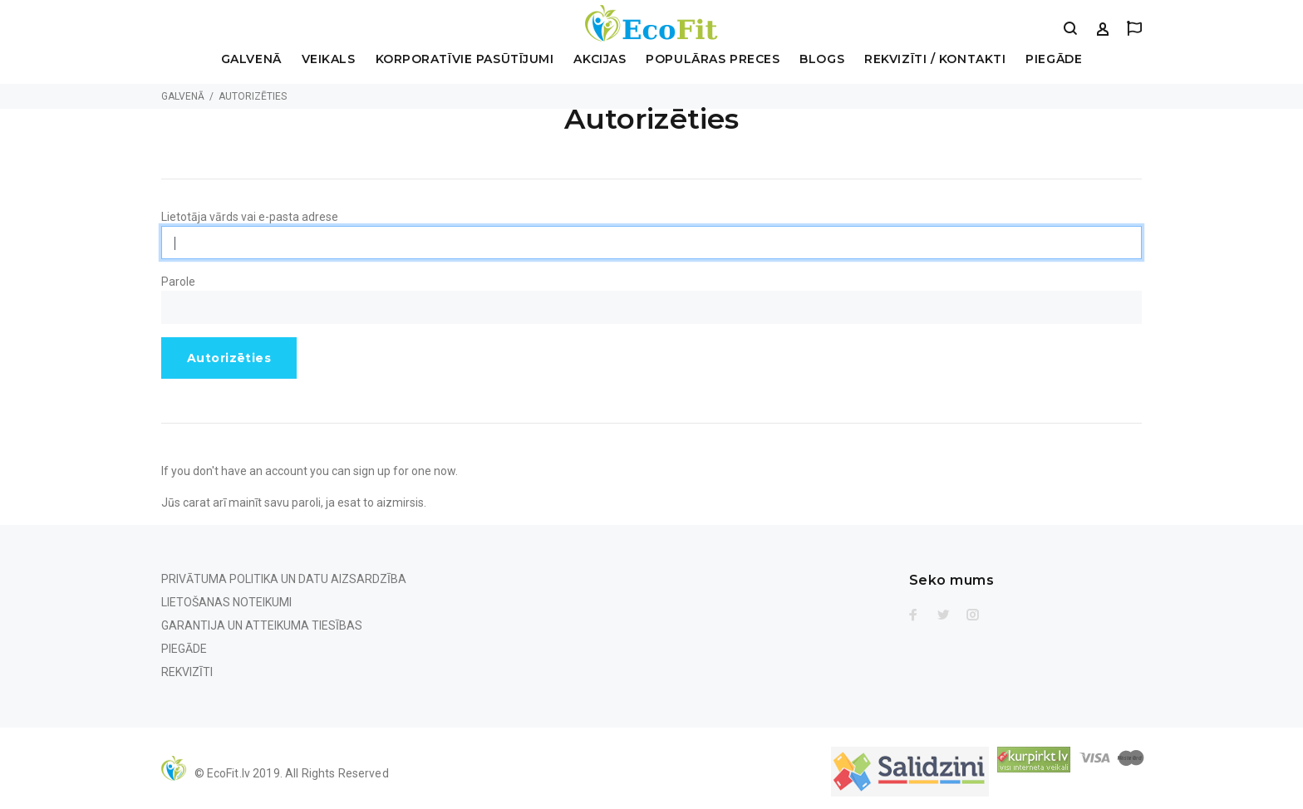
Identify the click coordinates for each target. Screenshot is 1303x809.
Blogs (821, 59)
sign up (372, 471)
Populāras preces (712, 59)
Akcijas (599, 59)
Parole (178, 281)
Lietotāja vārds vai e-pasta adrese (249, 216)
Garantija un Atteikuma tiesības (261, 625)
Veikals (329, 59)
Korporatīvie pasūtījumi (465, 59)
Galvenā (251, 59)
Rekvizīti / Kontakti (935, 59)
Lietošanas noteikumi (226, 602)
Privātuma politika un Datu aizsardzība (283, 579)
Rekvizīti (187, 672)
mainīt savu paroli (275, 502)
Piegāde (1053, 59)
